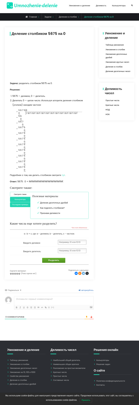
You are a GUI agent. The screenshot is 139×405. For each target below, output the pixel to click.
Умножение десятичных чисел (23, 368)
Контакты (100, 385)
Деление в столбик (68, 16)
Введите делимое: (32, 242)
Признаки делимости (50, 213)
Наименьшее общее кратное (66, 364)
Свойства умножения (19, 376)
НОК (108, 114)
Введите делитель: (32, 251)
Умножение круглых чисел (117, 62)
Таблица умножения (115, 44)
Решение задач (103, 364)
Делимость (101, 5)
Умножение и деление (79, 5)
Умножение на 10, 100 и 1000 (22, 372)
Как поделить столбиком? (52, 207)
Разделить (53, 260)
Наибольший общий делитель (66, 360)
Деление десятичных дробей (54, 202)
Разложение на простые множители (69, 368)
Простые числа (112, 100)
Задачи (47, 16)
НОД (108, 109)
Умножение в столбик (115, 49)
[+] (52, 307)
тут (63, 175)
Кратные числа (112, 105)
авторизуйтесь (86, 290)
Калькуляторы (119, 5)
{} (49, 307)
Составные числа (61, 380)
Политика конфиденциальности (110, 381)
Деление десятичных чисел (118, 71)
